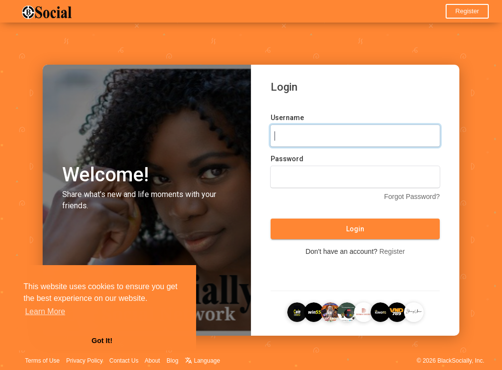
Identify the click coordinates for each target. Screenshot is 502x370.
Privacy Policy (84, 360)
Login (355, 229)
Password (287, 159)
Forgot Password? (412, 196)
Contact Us (123, 360)
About (152, 360)
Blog (172, 360)
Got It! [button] (102, 341)
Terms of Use (42, 360)
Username (287, 118)
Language (202, 360)
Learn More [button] (45, 311)
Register (467, 11)
